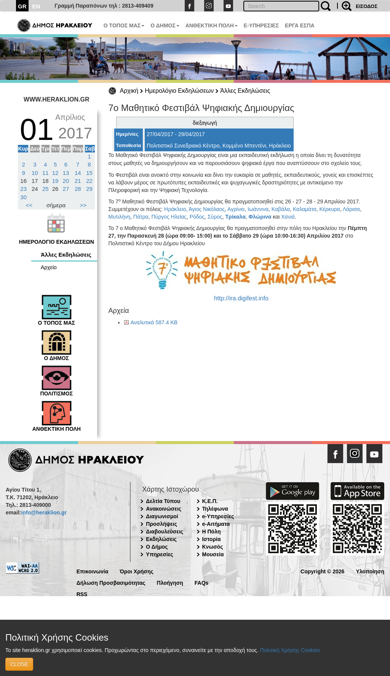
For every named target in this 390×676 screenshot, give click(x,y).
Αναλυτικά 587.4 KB (154, 322)
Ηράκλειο (175, 209)
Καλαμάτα (304, 209)
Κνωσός (212, 547)
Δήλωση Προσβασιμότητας (111, 582)
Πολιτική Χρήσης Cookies (290, 650)
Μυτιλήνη (120, 217)
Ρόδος (197, 217)
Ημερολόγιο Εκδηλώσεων (179, 90)
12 (55, 173)
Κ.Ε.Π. (210, 501)
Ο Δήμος (157, 547)
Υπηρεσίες (159, 554)
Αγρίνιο (236, 209)
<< (29, 205)
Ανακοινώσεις (163, 509)
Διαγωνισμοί (162, 516)
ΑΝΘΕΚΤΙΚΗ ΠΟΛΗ (211, 25)
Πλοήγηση (170, 582)
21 (78, 181)
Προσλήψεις (161, 524)
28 (78, 189)
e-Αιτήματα (216, 524)
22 (89, 181)
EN (36, 6)
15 (89, 173)
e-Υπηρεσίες (218, 516)
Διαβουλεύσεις (164, 531)
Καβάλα (281, 209)
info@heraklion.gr (43, 512)
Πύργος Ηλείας (168, 217)
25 (45, 189)
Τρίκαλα (235, 217)
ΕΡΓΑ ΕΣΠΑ (300, 25)
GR (22, 6)
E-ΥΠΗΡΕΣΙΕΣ (261, 25)
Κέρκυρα (329, 209)
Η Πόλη (211, 531)
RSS (82, 593)
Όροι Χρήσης (136, 570)
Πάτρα (141, 217)
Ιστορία (211, 539)
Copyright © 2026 (322, 570)
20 (66, 181)
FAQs (202, 582)
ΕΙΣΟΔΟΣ (366, 6)
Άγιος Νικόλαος (207, 209)
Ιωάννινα (258, 209)
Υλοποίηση (370, 570)
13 (66, 173)
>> (83, 205)
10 (35, 173)
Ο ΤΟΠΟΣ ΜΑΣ (124, 25)
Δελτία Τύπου (163, 501)
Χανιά (288, 217)
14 (78, 173)
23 (23, 189)
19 (55, 181)
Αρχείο (49, 267)
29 (89, 189)
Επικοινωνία (93, 570)
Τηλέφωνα (215, 509)
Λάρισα (351, 209)
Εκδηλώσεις (161, 539)
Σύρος (215, 217)
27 (66, 189)
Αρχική (129, 90)
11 (45, 173)
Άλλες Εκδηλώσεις (245, 90)
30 (23, 197)
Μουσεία (213, 554)
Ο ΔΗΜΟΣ (164, 25)
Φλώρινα (260, 217)
